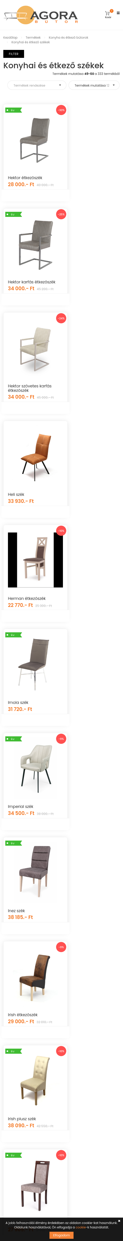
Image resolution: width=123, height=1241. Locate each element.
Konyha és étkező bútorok (68, 37)
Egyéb (8, 1037)
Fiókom (70, 1021)
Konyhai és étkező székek (30, 42)
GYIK (68, 1029)
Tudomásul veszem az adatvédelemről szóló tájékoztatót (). (53, 1186)
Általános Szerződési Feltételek (88, 1037)
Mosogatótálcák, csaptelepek (26, 1060)
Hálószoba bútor (16, 1076)
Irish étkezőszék (84, 612)
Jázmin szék (81, 716)
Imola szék (18, 501)
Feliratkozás (106, 1177)
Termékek (33, 37)
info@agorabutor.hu (31, 1143)
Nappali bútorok (15, 1068)
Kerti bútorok (13, 1029)
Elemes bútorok (15, 1083)
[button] (108, 15)
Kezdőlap (10, 37)
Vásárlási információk (81, 1045)
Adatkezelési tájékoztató (83, 1076)
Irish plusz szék (22, 716)
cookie (81, 1227)
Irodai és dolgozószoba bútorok (27, 1099)
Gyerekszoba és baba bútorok (26, 1021)
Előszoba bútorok (16, 1107)
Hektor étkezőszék (25, 177)
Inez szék (16, 612)
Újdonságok (12, 1045)
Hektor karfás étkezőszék (82, 180)
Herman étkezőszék (88, 397)
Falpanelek (11, 1052)
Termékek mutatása (92, 85)
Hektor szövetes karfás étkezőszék (29, 295)
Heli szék (78, 293)
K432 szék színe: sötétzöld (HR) (23, 823)
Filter (14, 54)
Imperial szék (82, 501)
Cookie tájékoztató (79, 1083)
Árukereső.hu (61, 998)
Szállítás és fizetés (78, 1052)
